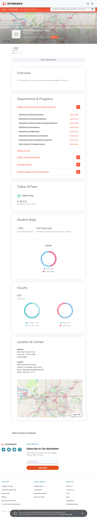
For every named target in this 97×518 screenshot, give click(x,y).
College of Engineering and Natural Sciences (36, 107)
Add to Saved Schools (48, 60)
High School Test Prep (9, 500)
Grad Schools (13, 9)
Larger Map (6, 41)
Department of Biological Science (31, 114)
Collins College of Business (28, 157)
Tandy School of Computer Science (32, 144)
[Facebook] (9, 449)
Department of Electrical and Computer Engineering (38, 123)
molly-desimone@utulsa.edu (33, 370)
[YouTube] (14, 449)
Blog (67, 497)
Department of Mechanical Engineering (33, 135)
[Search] (88, 3)
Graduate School (24, 165)
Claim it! (54, 37)
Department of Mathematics (29, 131)
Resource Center (39, 497)
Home (4, 9)
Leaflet (71, 13)
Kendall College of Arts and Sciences (33, 172)
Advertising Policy (72, 504)
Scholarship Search (40, 493)
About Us (69, 486)
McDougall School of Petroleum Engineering (35, 140)
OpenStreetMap (82, 13)
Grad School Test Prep (9, 490)
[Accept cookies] (81, 513)
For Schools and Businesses (11, 504)
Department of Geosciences (29, 127)
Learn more (74, 114)
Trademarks (70, 500)
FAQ (67, 493)
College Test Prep (7, 486)
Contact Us (70, 490)
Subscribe (42, 468)
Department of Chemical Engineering (32, 119)
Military (4, 497)
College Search (39, 486)
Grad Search (38, 490)
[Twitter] (3, 449)
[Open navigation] (92, 3)
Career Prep (5, 493)
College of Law (23, 151)
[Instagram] (20, 449)
